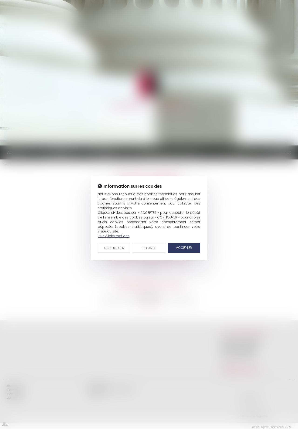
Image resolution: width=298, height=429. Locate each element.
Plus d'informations (113, 236)
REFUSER (149, 248)
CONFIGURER (114, 248)
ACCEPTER (184, 247)
